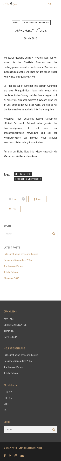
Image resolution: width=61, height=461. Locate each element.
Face (22, 174)
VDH (6, 404)
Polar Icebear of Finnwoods (36, 22)
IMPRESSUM (10, 336)
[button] (56, 4)
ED (16, 174)
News (16, 22)
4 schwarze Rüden (13, 266)
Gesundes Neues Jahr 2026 (18, 260)
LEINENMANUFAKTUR (15, 324)
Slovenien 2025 (11, 278)
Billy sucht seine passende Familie (21, 254)
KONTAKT (9, 318)
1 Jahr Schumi (11, 272)
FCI (5, 410)
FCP (29, 174)
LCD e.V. (8, 392)
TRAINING (9, 330)
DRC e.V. (8, 398)
